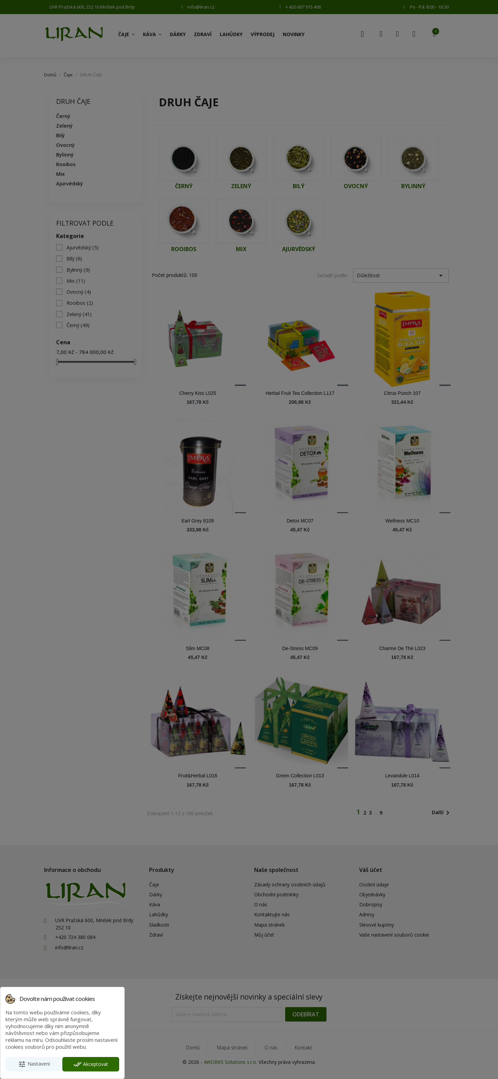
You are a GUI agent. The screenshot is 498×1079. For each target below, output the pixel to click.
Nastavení (34, 1064)
